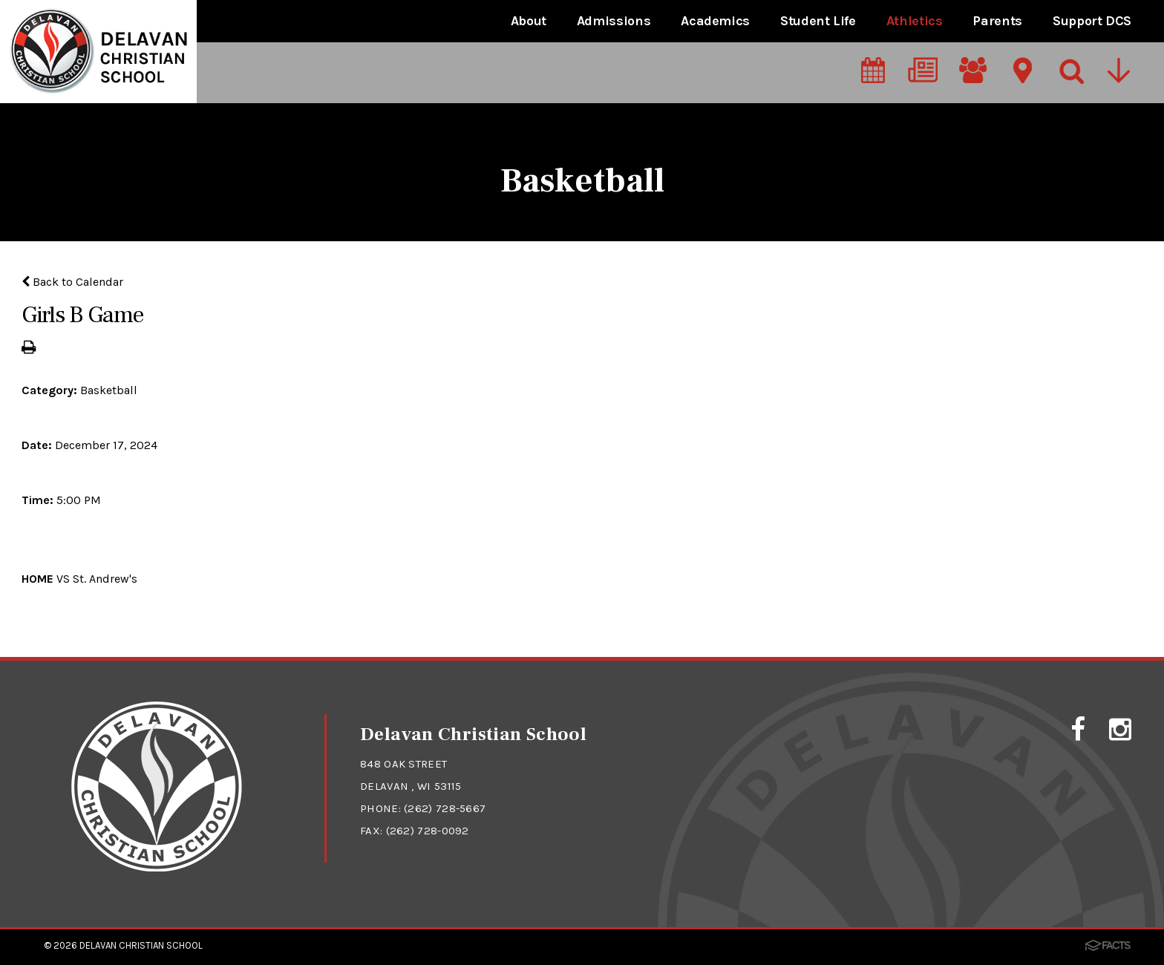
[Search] (1070, 72)
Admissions (613, 21)
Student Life (818, 21)
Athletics (914, 21)
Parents (996, 21)
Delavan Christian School (141, 945)
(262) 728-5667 (444, 808)
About (528, 21)
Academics (715, 21)
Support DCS (1092, 21)
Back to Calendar (72, 282)
